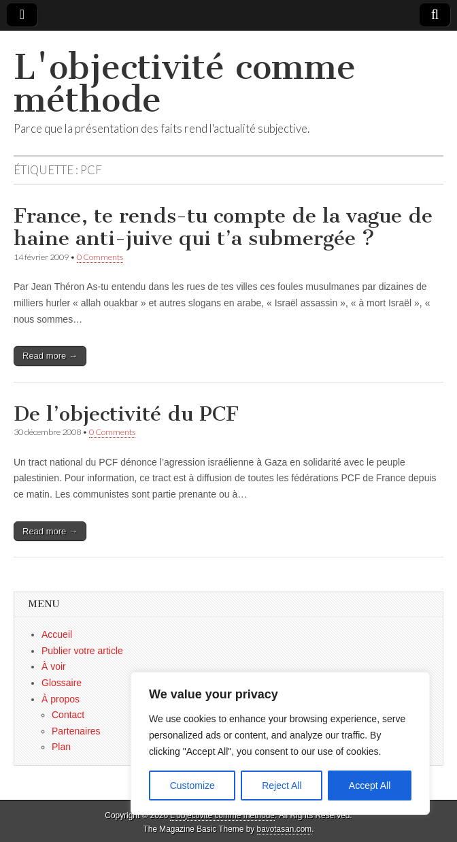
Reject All (281, 785)
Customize (192, 785)
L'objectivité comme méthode (185, 83)
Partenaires (76, 731)
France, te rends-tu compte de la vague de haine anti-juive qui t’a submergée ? (223, 227)
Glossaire (61, 682)
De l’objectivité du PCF (126, 414)
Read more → (50, 356)
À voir (53, 666)
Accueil (56, 634)
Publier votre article (82, 650)
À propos (60, 699)
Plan (61, 746)
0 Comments (100, 257)
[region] (280, 743)
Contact (68, 714)
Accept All (369, 785)
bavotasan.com (284, 829)
